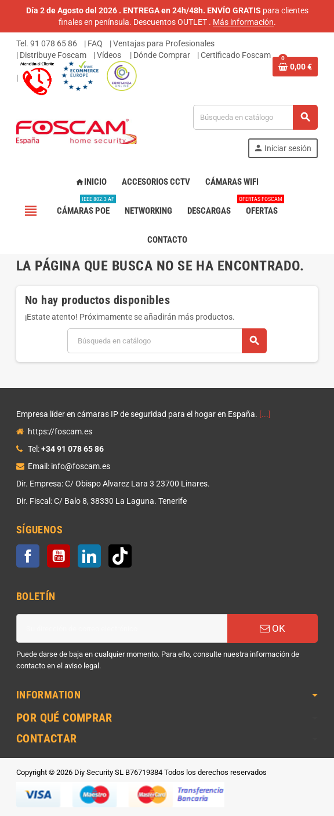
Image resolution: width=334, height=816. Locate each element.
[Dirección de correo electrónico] (121, 628)
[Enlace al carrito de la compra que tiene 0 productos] (295, 66)
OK (272, 628)
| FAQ (93, 43)
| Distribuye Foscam (51, 55)
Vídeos (109, 55)
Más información (243, 22)
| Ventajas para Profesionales (162, 43)
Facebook (27, 556)
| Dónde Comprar (160, 55)
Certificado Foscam (236, 55)
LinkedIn (89, 556)
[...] (265, 414)
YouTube (58, 556)
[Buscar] (255, 117)
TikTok (120, 556)
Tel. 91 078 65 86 (46, 43)
